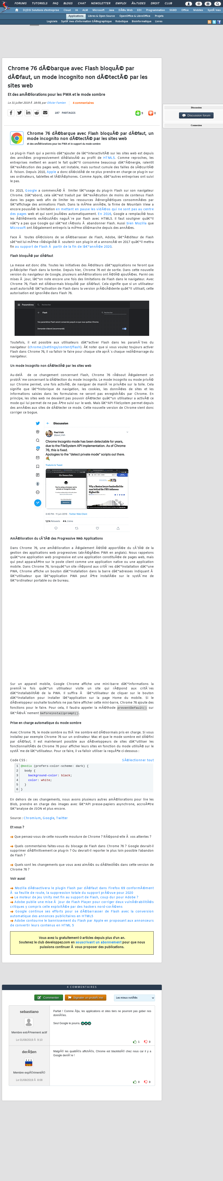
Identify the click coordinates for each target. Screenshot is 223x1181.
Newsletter (101, 3)
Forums (20, 3)
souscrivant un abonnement (99, 942)
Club (168, 3)
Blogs (68, 3)
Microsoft (98, 10)
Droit (155, 3)
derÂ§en (29, 1052)
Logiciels (52, 21)
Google (31, 191)
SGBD (173, 10)
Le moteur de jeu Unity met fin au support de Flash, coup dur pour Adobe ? (76, 897)
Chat (81, 3)
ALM (85, 10)
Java (111, 10)
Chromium (32, 818)
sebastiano (29, 1012)
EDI (139, 10)
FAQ (55, 3)
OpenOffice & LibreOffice (134, 16)
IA (76, 10)
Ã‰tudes (138, 3)
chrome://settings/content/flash (55, 347)
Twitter (62, 818)
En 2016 (104, 214)
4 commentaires (83, 103)
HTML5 (109, 158)
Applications (75, 16)
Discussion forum (196, 115)
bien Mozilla (137, 223)
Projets (159, 16)
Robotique (121, 21)
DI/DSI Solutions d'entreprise (41, 10)
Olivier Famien (56, 103)
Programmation (155, 10)
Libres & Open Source (101, 16)
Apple (51, 172)
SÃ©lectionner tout (138, 760)
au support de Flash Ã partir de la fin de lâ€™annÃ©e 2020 (63, 247)
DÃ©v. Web (125, 10)
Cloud (67, 10)
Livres (158, 21)
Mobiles (198, 10)
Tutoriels (39, 3)
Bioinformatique (141, 21)
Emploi (121, 3)
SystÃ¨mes (214, 10)
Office (185, 10)
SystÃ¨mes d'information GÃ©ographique (86, 21)
